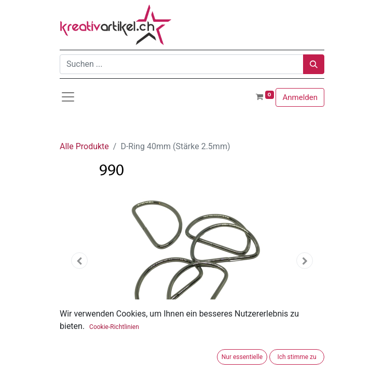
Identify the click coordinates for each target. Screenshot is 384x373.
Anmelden (300, 97)
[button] (80, 260)
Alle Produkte (84, 146)
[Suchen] (313, 64)
